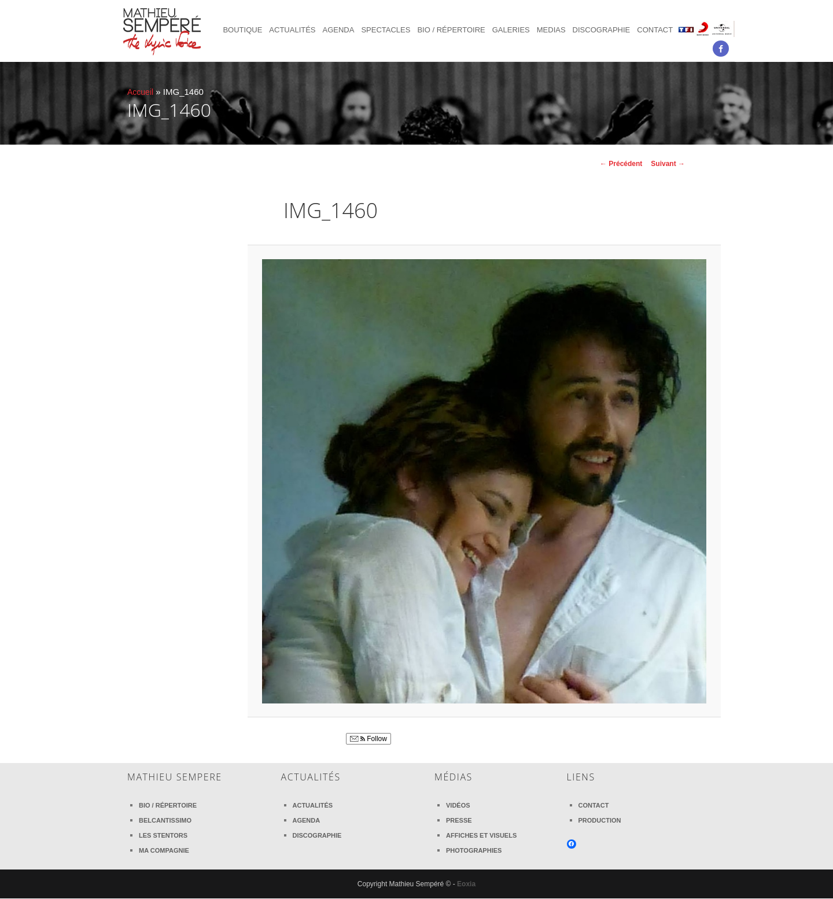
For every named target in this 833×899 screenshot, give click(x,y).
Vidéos (458, 805)
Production (599, 820)
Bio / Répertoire (451, 29)
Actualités (292, 29)
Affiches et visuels (481, 835)
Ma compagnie (164, 850)
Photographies (474, 850)
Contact (655, 29)
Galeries (511, 29)
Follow (368, 739)
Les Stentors (163, 835)
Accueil (141, 91)
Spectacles (385, 29)
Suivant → (668, 163)
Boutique (242, 29)
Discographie (602, 29)
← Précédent (621, 163)
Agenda (339, 29)
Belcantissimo (165, 820)
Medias (551, 29)
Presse (459, 820)
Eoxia (466, 884)
